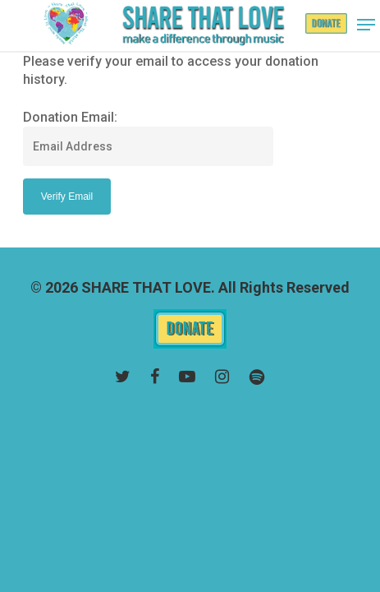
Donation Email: (70, 117)
